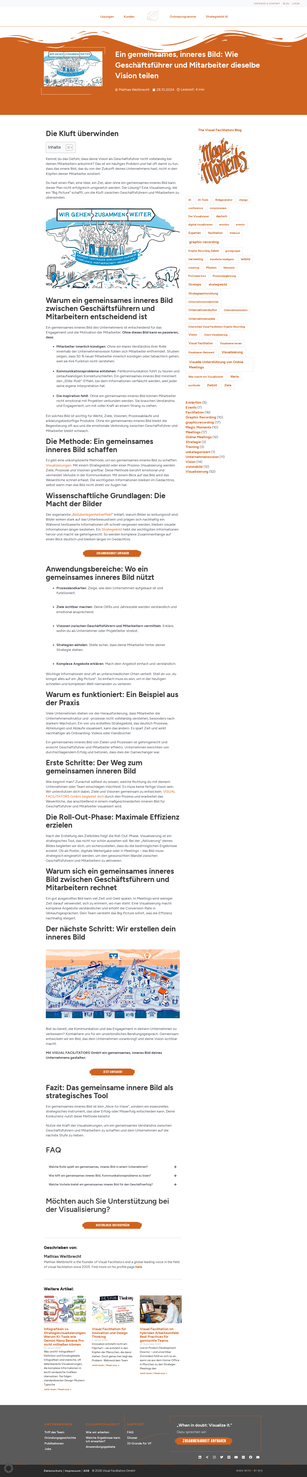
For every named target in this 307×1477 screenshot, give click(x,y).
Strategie (193, 442)
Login (296, 3)
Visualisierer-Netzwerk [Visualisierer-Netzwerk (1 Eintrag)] (201, 352)
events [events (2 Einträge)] (240, 224)
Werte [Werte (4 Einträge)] (234, 376)
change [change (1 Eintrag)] (243, 199)
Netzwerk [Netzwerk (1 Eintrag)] (229, 267)
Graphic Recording (201, 417)
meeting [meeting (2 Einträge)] (193, 267)
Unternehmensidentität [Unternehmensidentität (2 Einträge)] (203, 302)
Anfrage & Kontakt (267, 3)
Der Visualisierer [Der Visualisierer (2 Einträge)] (198, 216)
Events (191, 407)
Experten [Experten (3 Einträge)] (195, 233)
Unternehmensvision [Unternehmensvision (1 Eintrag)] (235, 310)
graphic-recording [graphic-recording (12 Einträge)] (204, 242)
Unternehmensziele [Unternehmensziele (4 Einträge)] (202, 319)
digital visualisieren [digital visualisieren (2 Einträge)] (200, 224)
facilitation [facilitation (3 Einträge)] (215, 233)
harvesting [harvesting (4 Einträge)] (196, 259)
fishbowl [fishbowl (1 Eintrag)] (235, 233)
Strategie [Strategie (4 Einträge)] (195, 284)
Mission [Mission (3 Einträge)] (211, 267)
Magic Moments (198, 427)
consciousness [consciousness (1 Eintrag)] (218, 208)
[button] (8, 1468)
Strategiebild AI (217, 16)
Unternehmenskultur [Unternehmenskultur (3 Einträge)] (203, 310)
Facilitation (195, 412)
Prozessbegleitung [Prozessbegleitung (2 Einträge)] (224, 276)
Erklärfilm (193, 402)
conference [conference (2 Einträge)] (195, 208)
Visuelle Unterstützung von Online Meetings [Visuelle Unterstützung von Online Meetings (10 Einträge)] (216, 364)
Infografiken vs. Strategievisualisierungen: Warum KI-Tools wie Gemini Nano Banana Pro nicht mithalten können (65, 1337)
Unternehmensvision (202, 457)
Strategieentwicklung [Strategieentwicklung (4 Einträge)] (203, 293)
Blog (286, 3)
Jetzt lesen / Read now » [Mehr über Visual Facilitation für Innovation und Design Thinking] (105, 1365)
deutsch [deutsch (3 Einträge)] (221, 216)
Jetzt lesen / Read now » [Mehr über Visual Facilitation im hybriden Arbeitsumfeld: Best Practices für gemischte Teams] (153, 1373)
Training (192, 447)
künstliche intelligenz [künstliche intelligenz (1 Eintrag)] (222, 259)
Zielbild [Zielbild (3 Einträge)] (212, 385)
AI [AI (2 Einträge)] (189, 200)
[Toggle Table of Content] (67, 147)
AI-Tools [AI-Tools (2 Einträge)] (203, 200)
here (138, 1267)
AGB (86, 1470)
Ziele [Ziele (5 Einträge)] (227, 385)
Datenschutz (53, 1470)
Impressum (73, 1470)
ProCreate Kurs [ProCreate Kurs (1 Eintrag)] (197, 275)
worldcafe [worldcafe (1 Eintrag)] (194, 385)
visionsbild (194, 466)
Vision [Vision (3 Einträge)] (193, 334)
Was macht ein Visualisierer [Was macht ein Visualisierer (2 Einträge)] (205, 376)
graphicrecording (200, 422)
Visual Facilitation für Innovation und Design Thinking (110, 1333)
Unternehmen (58, 1424)
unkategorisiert (198, 452)
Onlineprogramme (184, 17)
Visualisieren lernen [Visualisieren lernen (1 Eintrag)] (231, 343)
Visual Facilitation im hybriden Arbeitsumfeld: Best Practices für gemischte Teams (159, 1335)
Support (135, 1424)
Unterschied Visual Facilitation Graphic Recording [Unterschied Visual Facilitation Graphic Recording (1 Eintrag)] (216, 326)
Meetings (193, 432)
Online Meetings (199, 437)
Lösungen (108, 17)
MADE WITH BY (249, 1470)
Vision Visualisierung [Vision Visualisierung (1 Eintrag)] (216, 334)
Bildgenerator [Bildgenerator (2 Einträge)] (223, 200)
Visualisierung (197, 471)
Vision (191, 462)
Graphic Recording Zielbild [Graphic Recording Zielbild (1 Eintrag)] (203, 250)
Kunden (130, 17)
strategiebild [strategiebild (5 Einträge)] (218, 284)
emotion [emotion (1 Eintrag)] (224, 224)
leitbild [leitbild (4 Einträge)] (245, 259)
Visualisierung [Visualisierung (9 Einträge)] (232, 352)
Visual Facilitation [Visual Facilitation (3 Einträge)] (201, 343)
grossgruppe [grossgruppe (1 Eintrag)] (232, 250)
